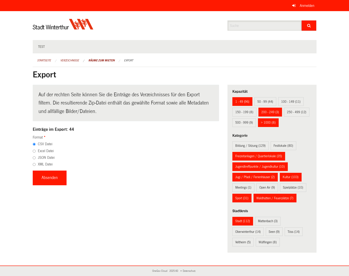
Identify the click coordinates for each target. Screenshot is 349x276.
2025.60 (174, 271)
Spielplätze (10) (293, 187)
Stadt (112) (242, 221)
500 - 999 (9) (244, 122)
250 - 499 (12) (296, 112)
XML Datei (45, 164)
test (41, 46)
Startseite (44, 60)
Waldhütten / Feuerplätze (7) (274, 198)
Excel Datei (46, 151)
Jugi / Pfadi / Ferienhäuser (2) (255, 177)
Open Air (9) (267, 187)
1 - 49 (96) (242, 101)
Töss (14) (294, 232)
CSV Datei (45, 144)
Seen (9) (274, 232)
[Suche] (309, 25)
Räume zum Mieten (101, 60)
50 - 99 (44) (265, 101)
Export (128, 60)
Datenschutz (190, 271)
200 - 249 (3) (270, 112)
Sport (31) (241, 198)
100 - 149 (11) (290, 101)
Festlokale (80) (283, 145)
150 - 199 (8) (244, 112)
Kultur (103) (290, 177)
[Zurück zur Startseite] (63, 28)
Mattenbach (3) (268, 221)
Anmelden (307, 6)
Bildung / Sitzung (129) (250, 145)
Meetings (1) (243, 187)
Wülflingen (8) (268, 242)
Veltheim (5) (243, 242)
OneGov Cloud (160, 271)
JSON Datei (46, 157)
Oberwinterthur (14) (248, 232)
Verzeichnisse (69, 60)
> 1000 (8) (268, 122)
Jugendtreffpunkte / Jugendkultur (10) (260, 166)
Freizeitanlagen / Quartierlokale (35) (258, 156)
